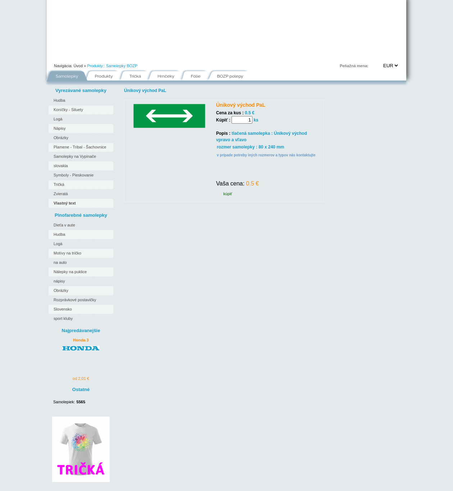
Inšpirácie (229, 55)
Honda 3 (80, 340)
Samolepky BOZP (121, 66)
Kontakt (288, 55)
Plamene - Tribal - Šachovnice (80, 147)
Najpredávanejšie (81, 330)
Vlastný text (65, 203)
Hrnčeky (165, 76)
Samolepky (67, 76)
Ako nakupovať (129, 55)
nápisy (59, 281)
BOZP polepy (230, 76)
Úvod (60, 55)
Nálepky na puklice (70, 272)
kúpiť (227, 194)
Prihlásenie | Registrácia (377, 55)
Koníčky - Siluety (68, 109)
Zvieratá (61, 194)
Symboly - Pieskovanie (73, 175)
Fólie (197, 55)
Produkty (104, 76)
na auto (60, 262)
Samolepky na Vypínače (75, 156)
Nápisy (60, 128)
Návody (168, 55)
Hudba (59, 100)
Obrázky (61, 138)
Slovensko (63, 309)
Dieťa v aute (64, 225)
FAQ (259, 55)
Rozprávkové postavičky (75, 300)
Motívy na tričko (67, 253)
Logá (58, 119)
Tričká (135, 76)
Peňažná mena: (354, 66)
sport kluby (63, 318)
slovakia (61, 166)
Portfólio (90, 55)
